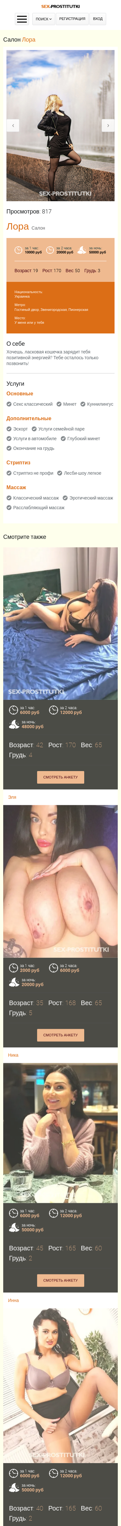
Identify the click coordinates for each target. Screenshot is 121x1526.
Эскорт (20, 428)
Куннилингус (100, 404)
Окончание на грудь (33, 448)
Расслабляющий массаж (39, 507)
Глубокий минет (83, 438)
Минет (69, 404)
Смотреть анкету (60, 777)
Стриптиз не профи (33, 473)
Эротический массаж (91, 497)
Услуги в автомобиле (35, 438)
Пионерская (78, 310)
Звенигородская (54, 310)
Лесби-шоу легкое (82, 473)
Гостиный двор (27, 310)
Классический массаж (36, 497)
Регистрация (72, 19)
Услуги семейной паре (61, 428)
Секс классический (33, 404)
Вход (98, 19)
